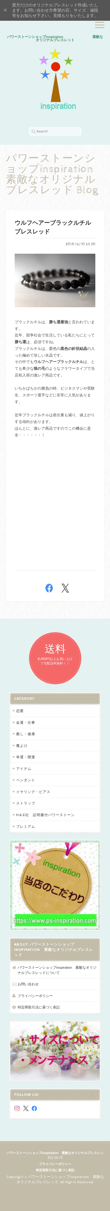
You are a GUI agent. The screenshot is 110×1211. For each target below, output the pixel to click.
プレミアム (25, 826)
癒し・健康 (25, 734)
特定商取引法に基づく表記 (39, 1007)
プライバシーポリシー (35, 996)
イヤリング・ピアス (33, 792)
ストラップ (25, 803)
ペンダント (25, 780)
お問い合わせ (28, 984)
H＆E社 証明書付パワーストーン (45, 815)
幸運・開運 (25, 757)
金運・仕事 (25, 722)
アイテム (23, 769)
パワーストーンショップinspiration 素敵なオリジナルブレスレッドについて (57, 970)
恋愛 (20, 711)
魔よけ (22, 745)
